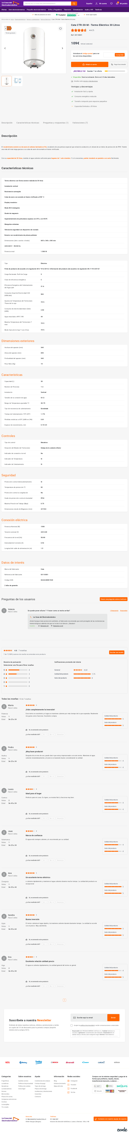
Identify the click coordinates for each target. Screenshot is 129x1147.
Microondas (5, 1094)
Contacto (38, 1096)
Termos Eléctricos (46, 19)
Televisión (67, 10)
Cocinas (4, 1102)
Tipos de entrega (40, 1086)
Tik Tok (71, 1092)
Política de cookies (24, 1086)
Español (89, 4)
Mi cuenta (101, 3)
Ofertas (4, 10)
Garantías (38, 1094)
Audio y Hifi (89, 10)
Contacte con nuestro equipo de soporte (110, 1119)
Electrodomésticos (20, 19)
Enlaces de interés (60, 1083)
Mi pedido (121, 3)
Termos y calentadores (33, 19)
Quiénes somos (23, 1081)
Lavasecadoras (7, 1089)
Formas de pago (40, 1083)
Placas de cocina (7, 1096)
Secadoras (5, 1086)
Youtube (71, 1085)
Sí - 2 (45, 818)
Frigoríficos (5, 1081)
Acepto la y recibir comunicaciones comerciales (96, 1025)
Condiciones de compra (42, 1081)
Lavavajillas (5, 1104)
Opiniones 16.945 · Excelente (72, 13)
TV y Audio (5, 1107)
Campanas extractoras (9, 1099)
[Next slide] (62, 48)
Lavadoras (5, 1083)
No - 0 (52, 734)
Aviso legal (21, 1089)
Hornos (4, 1091)
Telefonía (98, 10)
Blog (55, 1081)
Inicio (12, 19)
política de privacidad (87, 1025)
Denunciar (60, 734)
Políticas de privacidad (25, 1083)
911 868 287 (54, 1119)
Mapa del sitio (58, 1086)
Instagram (72, 1081)
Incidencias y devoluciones (43, 1091)
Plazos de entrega (40, 1089)
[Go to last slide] (5, 48)
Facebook (72, 1089)
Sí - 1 (45, 734)
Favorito (111, 3)
